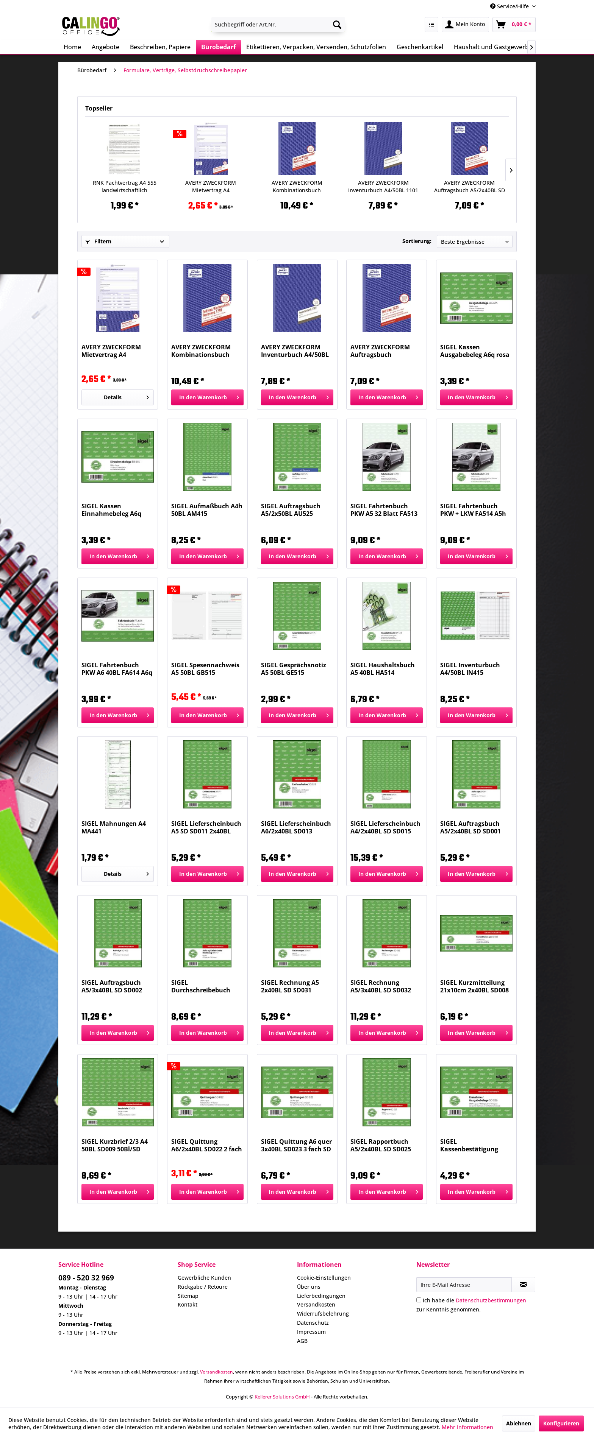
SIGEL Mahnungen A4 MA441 (113, 827)
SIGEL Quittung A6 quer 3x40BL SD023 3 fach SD (296, 1145)
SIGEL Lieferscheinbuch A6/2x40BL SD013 (296, 827)
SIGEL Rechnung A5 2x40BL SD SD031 (290, 986)
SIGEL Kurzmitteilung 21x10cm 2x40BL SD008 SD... (474, 986)
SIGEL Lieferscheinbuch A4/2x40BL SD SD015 (385, 827)
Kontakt (187, 1304)
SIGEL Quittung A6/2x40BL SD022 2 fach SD (206, 1145)
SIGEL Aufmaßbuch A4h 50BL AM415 (206, 509)
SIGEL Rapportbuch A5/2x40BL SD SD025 (380, 1145)
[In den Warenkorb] (207, 397)
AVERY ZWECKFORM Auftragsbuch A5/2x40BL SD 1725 (469, 186)
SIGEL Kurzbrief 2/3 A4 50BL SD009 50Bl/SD (114, 1145)
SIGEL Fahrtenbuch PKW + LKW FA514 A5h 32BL (473, 509)
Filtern (98, 241)
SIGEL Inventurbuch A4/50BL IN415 (470, 668)
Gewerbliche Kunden (204, 1277)
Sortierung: (416, 241)
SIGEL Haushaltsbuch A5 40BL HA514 (382, 668)
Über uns (308, 1286)
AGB (302, 1340)
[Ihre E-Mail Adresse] (464, 1284)
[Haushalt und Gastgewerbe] (493, 47)
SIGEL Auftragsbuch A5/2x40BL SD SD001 (470, 827)
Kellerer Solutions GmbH (282, 1396)
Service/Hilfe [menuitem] (510, 6)
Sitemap (188, 1295)
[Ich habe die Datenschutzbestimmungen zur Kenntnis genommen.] (418, 1299)
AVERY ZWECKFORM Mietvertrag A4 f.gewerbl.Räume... (210, 186)
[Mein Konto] (465, 24)
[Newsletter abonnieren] (523, 1284)
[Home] (72, 47)
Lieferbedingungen (321, 1295)
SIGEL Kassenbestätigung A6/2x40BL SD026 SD (470, 1145)
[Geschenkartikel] (420, 47)
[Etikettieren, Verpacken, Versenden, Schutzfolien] (316, 47)
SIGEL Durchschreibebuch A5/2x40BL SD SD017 (201, 986)
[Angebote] (105, 47)
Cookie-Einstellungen (324, 1277)
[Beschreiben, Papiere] (160, 47)
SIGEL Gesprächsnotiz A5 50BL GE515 (293, 668)
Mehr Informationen (467, 1427)
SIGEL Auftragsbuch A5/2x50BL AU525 (290, 509)
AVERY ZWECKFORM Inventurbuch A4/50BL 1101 (383, 186)
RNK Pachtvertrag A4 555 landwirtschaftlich (124, 186)
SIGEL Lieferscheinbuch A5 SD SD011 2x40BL (206, 827)
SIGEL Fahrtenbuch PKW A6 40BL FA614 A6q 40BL (116, 668)
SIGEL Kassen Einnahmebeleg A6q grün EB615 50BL (111, 509)
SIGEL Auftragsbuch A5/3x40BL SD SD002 (111, 986)
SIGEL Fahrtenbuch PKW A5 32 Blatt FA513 (383, 509)
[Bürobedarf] (218, 47)
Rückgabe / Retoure (203, 1286)
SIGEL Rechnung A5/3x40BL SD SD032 (380, 986)
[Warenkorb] (514, 24)
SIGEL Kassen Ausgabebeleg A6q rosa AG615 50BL (475, 350)
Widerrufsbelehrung (323, 1313)
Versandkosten (316, 1304)
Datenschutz (313, 1322)
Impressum (311, 1331)
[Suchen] (337, 24)
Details (126, 396)
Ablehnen (518, 1423)
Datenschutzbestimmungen (491, 1300)
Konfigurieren (561, 1423)
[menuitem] (278, 24)
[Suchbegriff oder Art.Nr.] (278, 24)
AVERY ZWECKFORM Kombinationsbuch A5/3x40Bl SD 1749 (297, 186)
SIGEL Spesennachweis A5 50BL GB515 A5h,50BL (205, 668)
